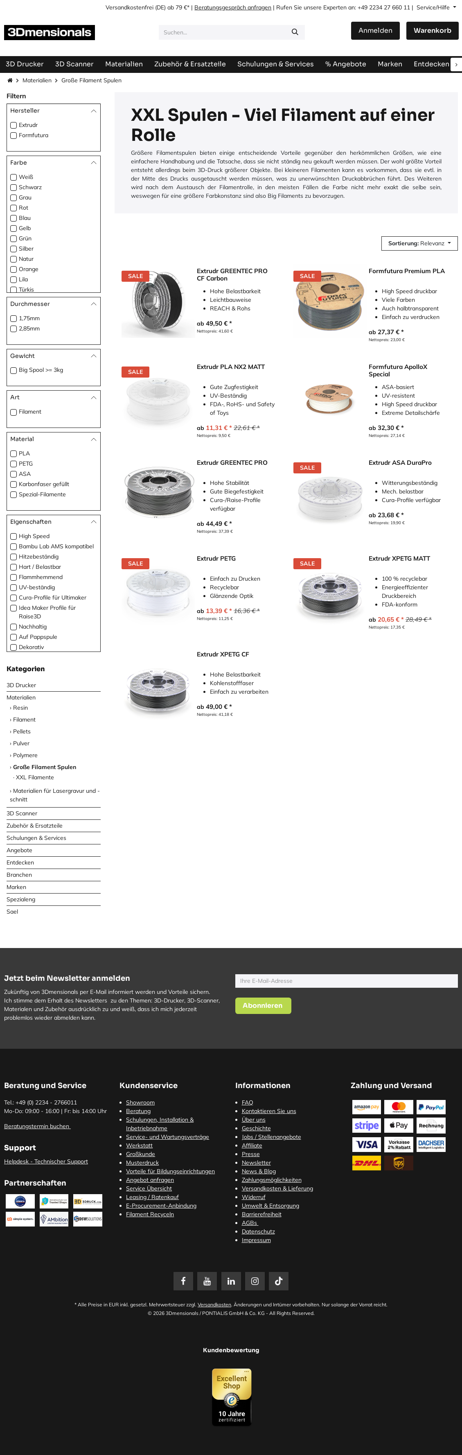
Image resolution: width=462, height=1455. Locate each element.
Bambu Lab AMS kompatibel (56, 546)
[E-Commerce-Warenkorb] (432, 31)
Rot (23, 207)
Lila (23, 279)
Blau (25, 218)
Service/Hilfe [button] (434, 7)
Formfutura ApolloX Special (398, 370)
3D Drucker (21, 685)
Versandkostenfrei (129, 7)
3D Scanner (22, 813)
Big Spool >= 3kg (41, 369)
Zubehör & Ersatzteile (35, 825)
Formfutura (33, 135)
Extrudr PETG (216, 558)
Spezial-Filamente (42, 494)
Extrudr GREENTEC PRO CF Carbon (232, 274)
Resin (20, 707)
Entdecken (20, 862)
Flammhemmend (41, 577)
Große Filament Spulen (44, 767)
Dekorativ (31, 647)
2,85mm (29, 328)
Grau (25, 197)
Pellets (22, 731)
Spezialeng (21, 899)
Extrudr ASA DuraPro (400, 462)
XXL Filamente (35, 777)
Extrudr (28, 125)
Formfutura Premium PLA (407, 271)
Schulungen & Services (36, 838)
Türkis (26, 289)
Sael (12, 911)
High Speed (34, 536)
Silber (26, 248)
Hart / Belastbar (40, 566)
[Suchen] (295, 32)
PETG (26, 463)
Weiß (26, 177)
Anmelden (375, 30)
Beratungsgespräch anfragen (232, 7)
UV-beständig (37, 587)
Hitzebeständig (39, 556)
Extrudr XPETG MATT (399, 558)
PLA (24, 453)
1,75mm (29, 318)
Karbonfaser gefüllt (44, 484)
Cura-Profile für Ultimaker (52, 597)
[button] (419, 243)
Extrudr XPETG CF (223, 654)
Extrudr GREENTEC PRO (232, 462)
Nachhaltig (33, 626)
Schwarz (30, 187)
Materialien (37, 80)
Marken (16, 887)
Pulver (21, 743)
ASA (25, 473)
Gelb (25, 228)
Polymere (25, 755)
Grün (25, 238)
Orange (28, 269)
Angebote (19, 850)
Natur (26, 258)
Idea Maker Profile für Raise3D (47, 612)
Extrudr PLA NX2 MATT (231, 367)
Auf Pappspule (38, 636)
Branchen (19, 874)
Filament (30, 411)
